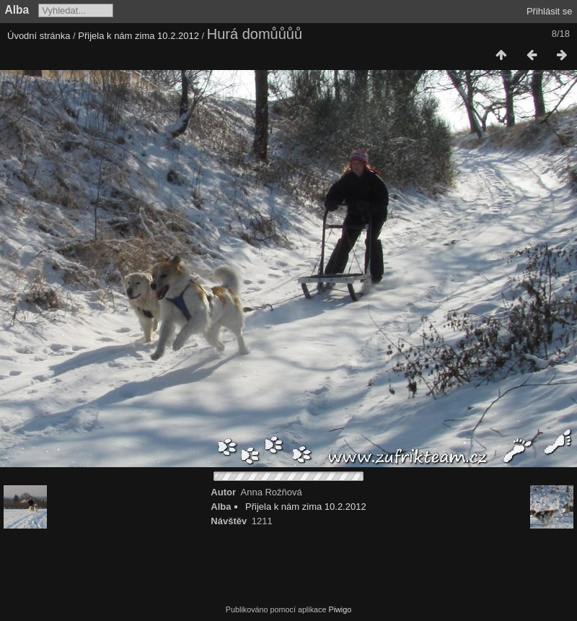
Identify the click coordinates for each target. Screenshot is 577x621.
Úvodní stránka (38, 35)
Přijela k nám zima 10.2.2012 (138, 35)
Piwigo (339, 609)
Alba (17, 10)
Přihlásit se (550, 11)
